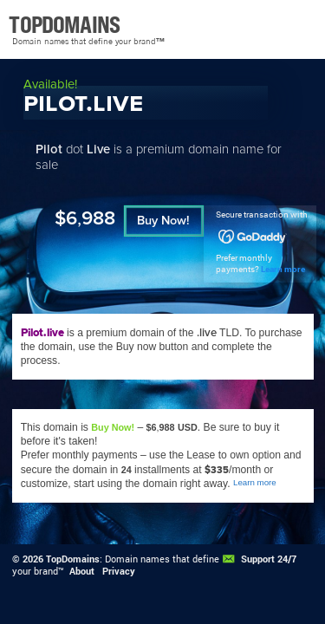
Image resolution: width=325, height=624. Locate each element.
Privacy (118, 571)
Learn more (283, 269)
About (81, 571)
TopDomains (73, 559)
